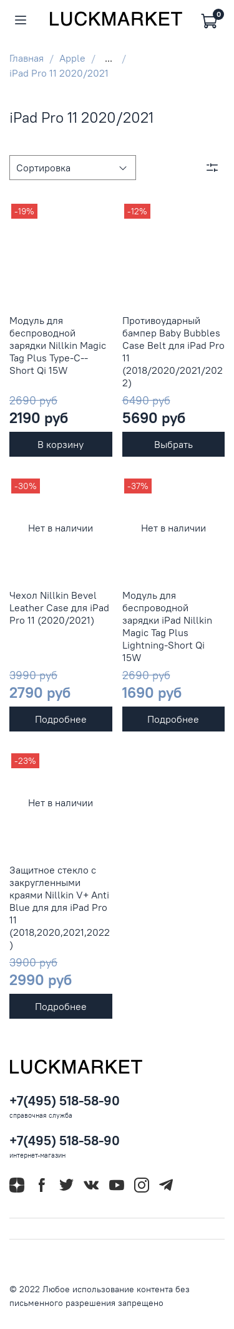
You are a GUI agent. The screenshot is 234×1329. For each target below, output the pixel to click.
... (108, 58)
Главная (26, 58)
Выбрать (173, 444)
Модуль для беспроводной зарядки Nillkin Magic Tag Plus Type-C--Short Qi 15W (57, 345)
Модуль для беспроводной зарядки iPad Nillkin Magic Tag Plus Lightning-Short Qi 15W (167, 626)
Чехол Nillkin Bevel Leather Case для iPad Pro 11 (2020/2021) (59, 607)
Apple (72, 58)
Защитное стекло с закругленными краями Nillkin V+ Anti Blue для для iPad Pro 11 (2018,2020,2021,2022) (59, 907)
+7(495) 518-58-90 (64, 1100)
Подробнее (61, 719)
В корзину (60, 444)
